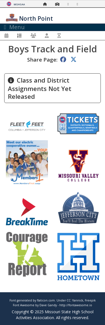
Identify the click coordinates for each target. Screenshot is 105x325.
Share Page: (42, 59)
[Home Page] (46, 4)
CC (69, 300)
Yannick (77, 300)
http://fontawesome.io (75, 305)
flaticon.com (46, 300)
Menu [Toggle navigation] (14, 27)
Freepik (90, 300)
